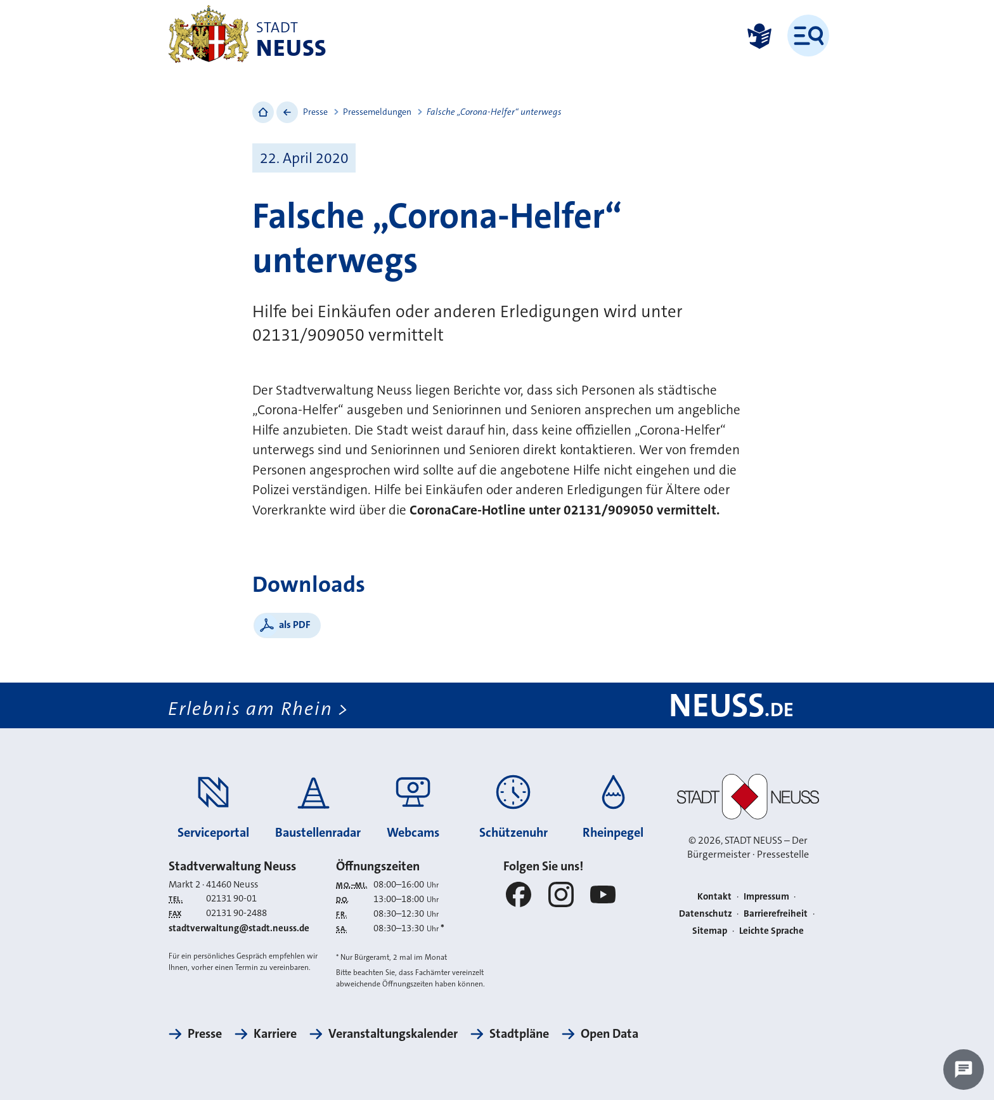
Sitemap (709, 930)
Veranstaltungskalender (393, 1033)
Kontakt (714, 896)
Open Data (609, 1033)
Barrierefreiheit (776, 913)
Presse (315, 111)
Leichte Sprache (771, 930)
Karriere (275, 1033)
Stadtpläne (519, 1033)
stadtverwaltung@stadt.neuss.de (239, 928)
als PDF (295, 624)
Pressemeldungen (377, 111)
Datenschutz (705, 913)
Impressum (766, 896)
